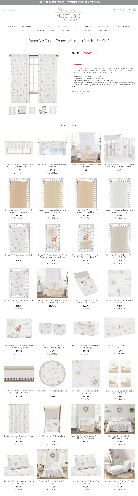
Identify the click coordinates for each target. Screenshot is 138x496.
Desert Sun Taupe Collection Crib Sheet (19, 256)
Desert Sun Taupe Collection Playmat (52, 391)
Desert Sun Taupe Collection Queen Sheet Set (19, 482)
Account (117, 9)
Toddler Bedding (44, 26)
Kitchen (88, 31)
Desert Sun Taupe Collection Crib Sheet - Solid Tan (119, 256)
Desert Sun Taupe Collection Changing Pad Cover (86, 301)
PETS (77, 31)
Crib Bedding (27, 26)
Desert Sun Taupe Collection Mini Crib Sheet (19, 301)
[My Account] (124, 9)
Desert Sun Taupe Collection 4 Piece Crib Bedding (86, 166)
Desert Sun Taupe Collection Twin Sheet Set (86, 482)
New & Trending (10, 26)
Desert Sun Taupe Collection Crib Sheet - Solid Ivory (119, 211)
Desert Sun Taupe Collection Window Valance (52, 166)
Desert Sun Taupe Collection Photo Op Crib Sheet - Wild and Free (86, 256)
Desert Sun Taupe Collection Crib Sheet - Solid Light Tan (86, 211)
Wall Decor (26, 31)
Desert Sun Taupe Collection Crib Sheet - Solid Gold (52, 211)
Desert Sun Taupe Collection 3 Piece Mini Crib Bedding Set (86, 437)
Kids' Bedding (62, 26)
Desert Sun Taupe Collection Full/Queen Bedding (119, 437)
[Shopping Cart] (134, 9)
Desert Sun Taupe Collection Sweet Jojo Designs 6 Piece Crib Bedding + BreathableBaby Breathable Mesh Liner (53, 301)
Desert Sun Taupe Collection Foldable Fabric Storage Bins (52, 347)
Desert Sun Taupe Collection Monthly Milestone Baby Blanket (19, 347)
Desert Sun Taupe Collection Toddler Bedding (120, 482)
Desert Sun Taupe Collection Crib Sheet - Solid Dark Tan (19, 211)
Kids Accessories (103, 26)
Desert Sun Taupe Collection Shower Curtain (19, 437)
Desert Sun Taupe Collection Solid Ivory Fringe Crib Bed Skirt (19, 392)
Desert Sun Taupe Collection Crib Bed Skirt (119, 346)
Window (53, 31)
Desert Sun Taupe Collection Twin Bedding (52, 482)
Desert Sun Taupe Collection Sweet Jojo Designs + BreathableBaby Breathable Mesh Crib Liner (119, 166)
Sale (114, 31)
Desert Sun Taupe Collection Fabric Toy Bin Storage (86, 347)
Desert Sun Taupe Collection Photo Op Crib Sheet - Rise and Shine (52, 256)
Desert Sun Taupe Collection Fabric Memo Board (86, 392)
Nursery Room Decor (82, 26)
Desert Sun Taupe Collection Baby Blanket (120, 301)
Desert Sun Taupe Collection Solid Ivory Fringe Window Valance (19, 166)
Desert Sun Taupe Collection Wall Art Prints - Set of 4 (119, 392)
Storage (40, 31)
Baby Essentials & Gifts (125, 26)
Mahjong (66, 31)
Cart (130, 9)
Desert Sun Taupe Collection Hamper (52, 436)
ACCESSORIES (102, 31)
